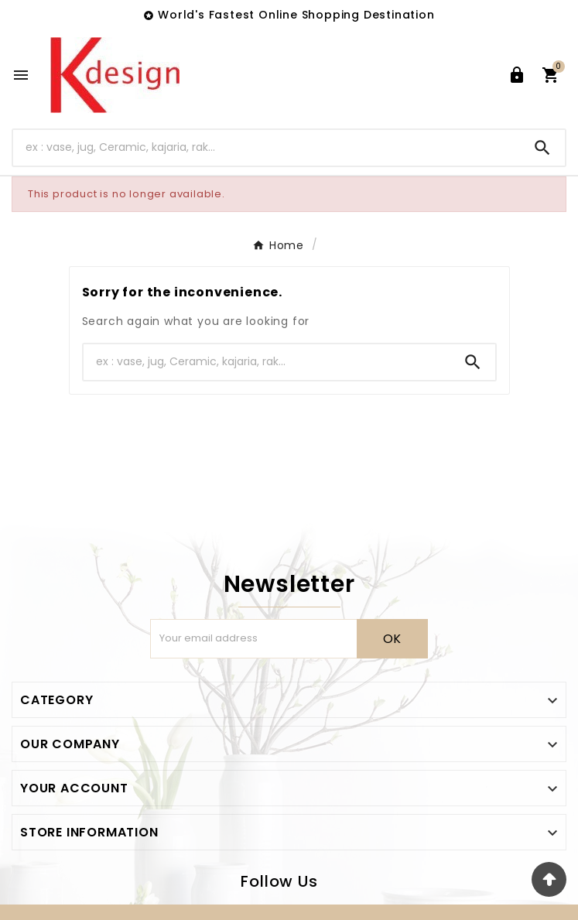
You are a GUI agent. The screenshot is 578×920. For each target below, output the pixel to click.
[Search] (266, 147)
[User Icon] (517, 75)
